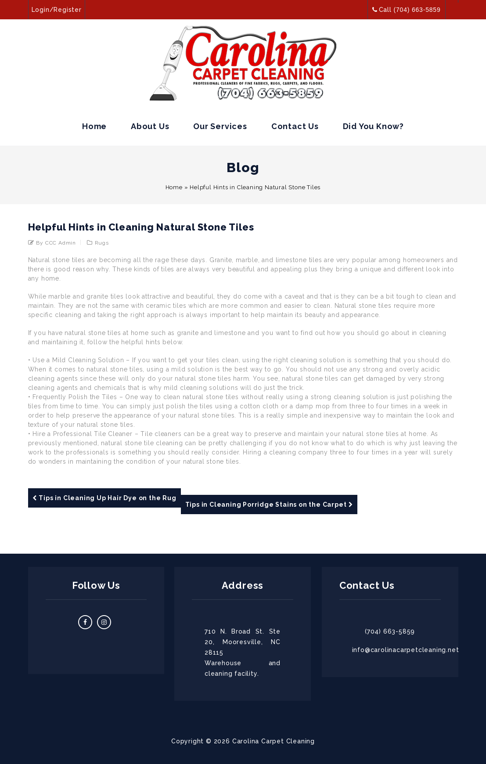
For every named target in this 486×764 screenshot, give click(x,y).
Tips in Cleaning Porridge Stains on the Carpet (269, 504)
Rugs (102, 243)
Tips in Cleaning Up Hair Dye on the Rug (104, 497)
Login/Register (57, 9)
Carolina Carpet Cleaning (273, 741)
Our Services (220, 126)
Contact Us (295, 126)
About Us (150, 126)
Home (94, 126)
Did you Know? (373, 126)
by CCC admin (56, 243)
